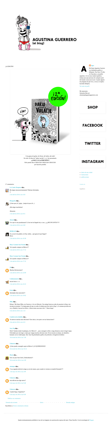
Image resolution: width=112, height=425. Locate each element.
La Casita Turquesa (15, 187)
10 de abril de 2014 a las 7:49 (18, 337)
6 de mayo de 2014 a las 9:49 (18, 394)
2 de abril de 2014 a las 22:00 (18, 272)
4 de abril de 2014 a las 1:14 (17, 311)
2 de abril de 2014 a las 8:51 (17, 213)
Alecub (12, 220)
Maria (11, 355)
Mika (11, 301)
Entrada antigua (70, 402)
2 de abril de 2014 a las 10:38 (18, 238)
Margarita (13, 201)
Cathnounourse (14, 279)
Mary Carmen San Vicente (17, 244)
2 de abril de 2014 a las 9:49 (17, 225)
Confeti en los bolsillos (16, 317)
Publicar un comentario (14, 398)
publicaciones (85, 177)
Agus (92, 65)
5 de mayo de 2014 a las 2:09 (18, 371)
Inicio (41, 402)
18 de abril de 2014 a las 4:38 (18, 360)
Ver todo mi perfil (84, 86)
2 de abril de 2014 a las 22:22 (18, 284)
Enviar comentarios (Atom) (20, 406)
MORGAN (13, 231)
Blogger (91, 420)
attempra (12, 366)
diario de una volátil (86, 172)
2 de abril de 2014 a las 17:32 (18, 250)
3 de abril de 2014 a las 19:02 (18, 295)
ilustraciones (84, 174)
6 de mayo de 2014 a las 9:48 (18, 383)
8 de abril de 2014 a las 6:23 (17, 322)
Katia (11, 290)
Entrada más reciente (11, 402)
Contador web (82, 184)
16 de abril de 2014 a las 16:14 (18, 349)
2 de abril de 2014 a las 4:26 (17, 194)
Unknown (12, 343)
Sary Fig (12, 328)
